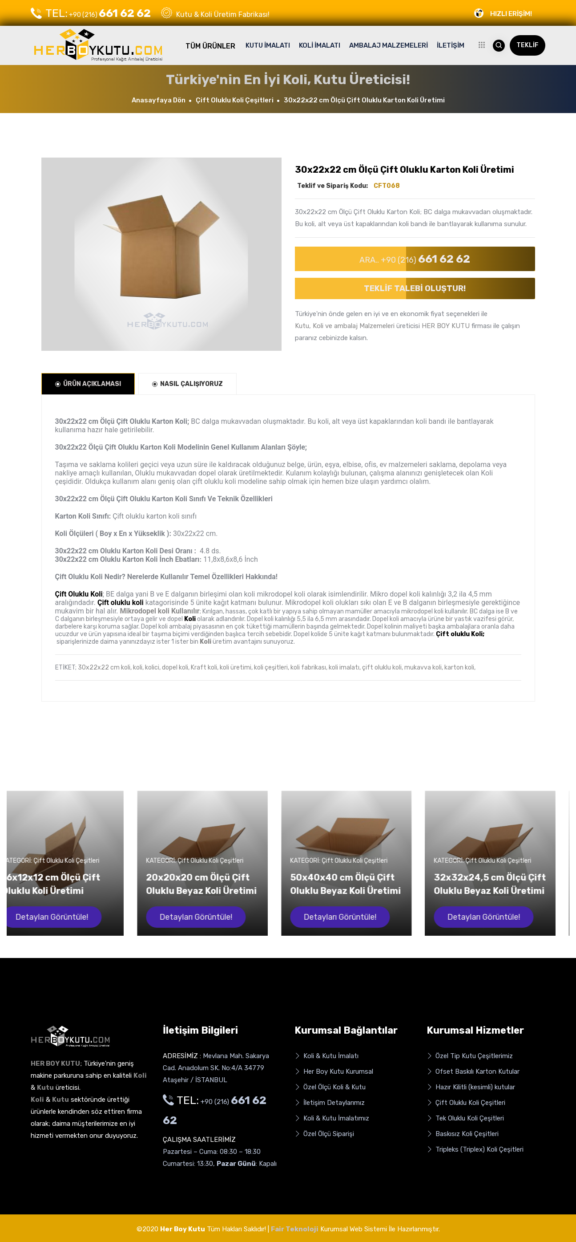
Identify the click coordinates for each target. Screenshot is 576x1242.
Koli (205, 641)
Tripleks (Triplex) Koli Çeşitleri (475, 1149)
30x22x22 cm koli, (105, 667)
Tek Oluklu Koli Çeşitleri (465, 1118)
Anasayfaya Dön (158, 100)
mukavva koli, (423, 667)
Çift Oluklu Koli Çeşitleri (235, 100)
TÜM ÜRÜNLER (210, 46)
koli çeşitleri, (271, 667)
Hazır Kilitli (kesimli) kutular (471, 1087)
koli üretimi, (236, 667)
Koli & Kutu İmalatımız (331, 1118)
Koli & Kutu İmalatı (326, 1056)
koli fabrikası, (308, 667)
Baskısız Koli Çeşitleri (463, 1134)
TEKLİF (527, 45)
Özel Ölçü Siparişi (324, 1134)
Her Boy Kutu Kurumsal (333, 1071)
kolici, (153, 667)
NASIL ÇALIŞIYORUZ (187, 384)
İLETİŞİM (450, 45)
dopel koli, (175, 667)
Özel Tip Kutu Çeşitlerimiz (470, 1056)
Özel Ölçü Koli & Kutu (330, 1087)
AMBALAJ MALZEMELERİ (388, 45)
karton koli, (459, 667)
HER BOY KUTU (446, 326)
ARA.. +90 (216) (414, 258)
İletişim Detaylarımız (329, 1102)
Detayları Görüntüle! (65, 917)
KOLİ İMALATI (319, 45)
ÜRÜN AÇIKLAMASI (88, 384)
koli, (138, 667)
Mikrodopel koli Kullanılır (160, 611)
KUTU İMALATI (268, 45)
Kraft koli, (204, 667)
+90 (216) (91, 13)
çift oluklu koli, (382, 667)
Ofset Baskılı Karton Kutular (473, 1071)
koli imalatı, (345, 667)
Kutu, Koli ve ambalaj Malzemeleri (345, 326)
